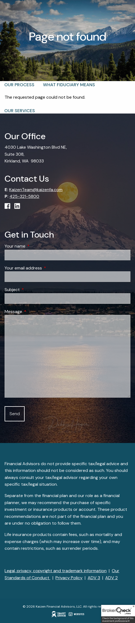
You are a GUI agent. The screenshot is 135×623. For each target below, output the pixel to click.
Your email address (44, 268)
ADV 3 (94, 578)
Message (34, 311)
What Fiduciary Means (69, 85)
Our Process (19, 85)
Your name (36, 246)
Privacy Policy (69, 578)
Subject (33, 289)
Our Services (19, 111)
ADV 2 (111, 578)
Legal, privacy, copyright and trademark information (56, 571)
